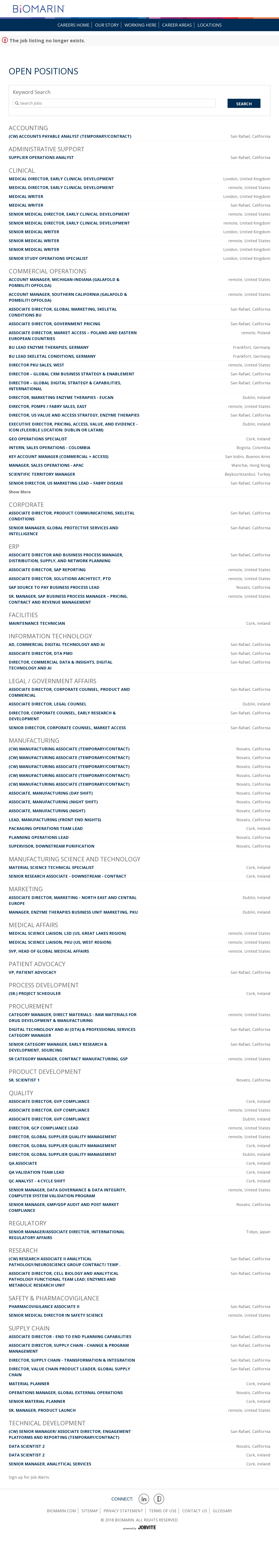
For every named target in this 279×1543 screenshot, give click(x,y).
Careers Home (73, 25)
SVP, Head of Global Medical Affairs (49, 951)
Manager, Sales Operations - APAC (46, 465)
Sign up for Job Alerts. (29, 1477)
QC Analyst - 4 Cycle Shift (37, 1181)
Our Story (107, 25)
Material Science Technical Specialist (51, 867)
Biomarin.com (61, 1510)
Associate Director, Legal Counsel (48, 704)
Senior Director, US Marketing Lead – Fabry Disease (66, 483)
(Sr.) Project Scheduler (35, 993)
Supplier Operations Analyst (41, 157)
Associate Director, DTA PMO (41, 653)
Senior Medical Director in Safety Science (56, 1315)
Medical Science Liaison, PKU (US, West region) (60, 942)
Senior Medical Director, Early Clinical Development (69, 214)
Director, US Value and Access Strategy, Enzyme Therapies (74, 415)
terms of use (163, 1510)
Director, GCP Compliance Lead (43, 1128)
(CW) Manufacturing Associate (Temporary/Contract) (69, 748)
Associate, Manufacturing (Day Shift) (51, 793)
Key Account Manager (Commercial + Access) (58, 456)
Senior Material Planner (37, 1401)
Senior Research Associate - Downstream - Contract (67, 876)
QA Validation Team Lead (36, 1172)
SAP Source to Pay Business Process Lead (54, 587)
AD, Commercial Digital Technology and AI (57, 644)
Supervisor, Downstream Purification (51, 846)
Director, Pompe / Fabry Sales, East (48, 406)
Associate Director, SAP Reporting (47, 569)
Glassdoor (159, 1499)
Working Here (140, 25)
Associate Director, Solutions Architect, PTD (60, 578)
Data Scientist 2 (26, 1446)
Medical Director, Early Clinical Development (61, 178)
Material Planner (29, 1383)
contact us (194, 1510)
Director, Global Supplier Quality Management (63, 1136)
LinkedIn (144, 1499)
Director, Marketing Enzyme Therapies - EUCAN (61, 397)
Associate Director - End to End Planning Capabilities (70, 1336)
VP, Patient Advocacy (32, 972)
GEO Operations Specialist (38, 438)
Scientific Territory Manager (42, 474)
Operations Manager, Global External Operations (66, 1392)
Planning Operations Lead (39, 837)
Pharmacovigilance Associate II (44, 1306)
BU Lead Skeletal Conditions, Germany (52, 356)
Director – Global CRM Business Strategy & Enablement (71, 373)
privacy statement (123, 1510)
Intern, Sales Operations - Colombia (49, 447)
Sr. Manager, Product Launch (42, 1410)
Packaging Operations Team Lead (46, 828)
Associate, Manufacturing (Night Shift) (53, 801)
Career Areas (177, 25)
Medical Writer (26, 196)
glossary (222, 1510)
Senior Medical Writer (34, 231)
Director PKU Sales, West (36, 365)
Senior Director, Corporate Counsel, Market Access (67, 727)
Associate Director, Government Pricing (54, 323)
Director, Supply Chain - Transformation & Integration (72, 1360)
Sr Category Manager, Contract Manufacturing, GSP (68, 1058)
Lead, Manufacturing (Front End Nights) (55, 819)
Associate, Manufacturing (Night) (47, 810)
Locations (209, 25)
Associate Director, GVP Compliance (49, 1101)
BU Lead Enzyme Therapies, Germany (49, 347)
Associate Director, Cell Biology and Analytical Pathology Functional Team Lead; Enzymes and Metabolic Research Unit (64, 1279)
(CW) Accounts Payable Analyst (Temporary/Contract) (70, 136)
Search (244, 103)
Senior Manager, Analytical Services (50, 1463)
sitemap (90, 1510)
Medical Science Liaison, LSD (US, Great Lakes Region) (67, 933)
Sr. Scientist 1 (24, 1080)
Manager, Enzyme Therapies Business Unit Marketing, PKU (73, 912)
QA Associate (23, 1163)
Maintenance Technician (37, 623)
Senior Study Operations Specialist (48, 258)
